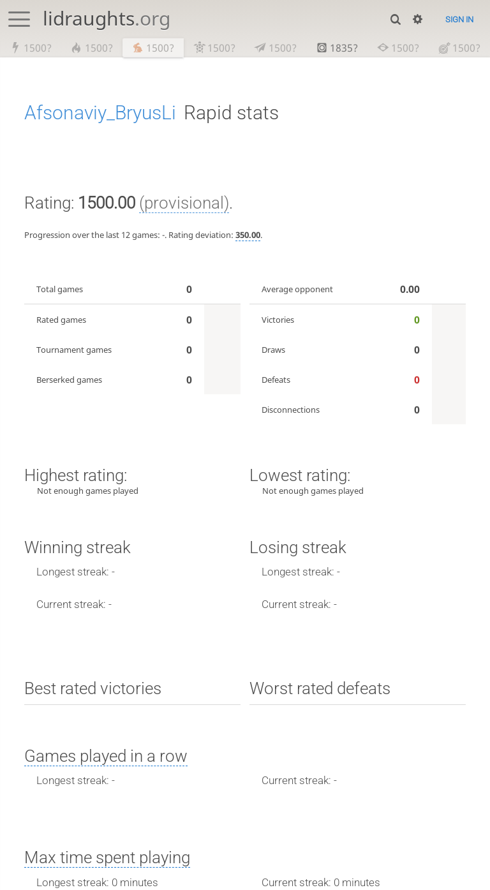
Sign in (459, 19)
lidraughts (106, 18)
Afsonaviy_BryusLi (100, 113)
